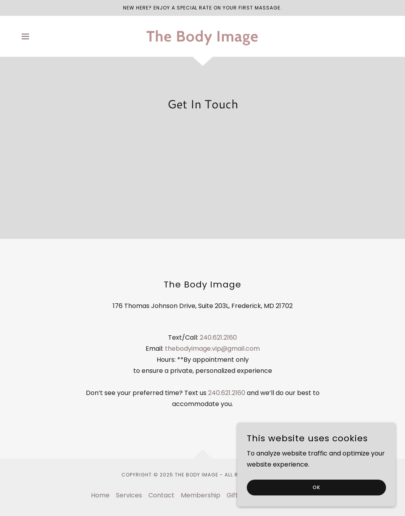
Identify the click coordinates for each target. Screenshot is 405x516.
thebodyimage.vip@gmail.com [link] (212, 348)
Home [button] (100, 495)
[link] (202, 39)
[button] (25, 36)
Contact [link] (161, 495)
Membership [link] (200, 495)
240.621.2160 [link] (218, 337)
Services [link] (129, 495)
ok (316, 487)
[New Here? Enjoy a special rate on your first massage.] (202, 8)
